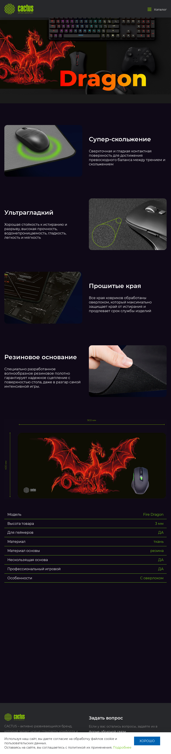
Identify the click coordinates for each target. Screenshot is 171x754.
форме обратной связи (107, 732)
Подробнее (122, 747)
